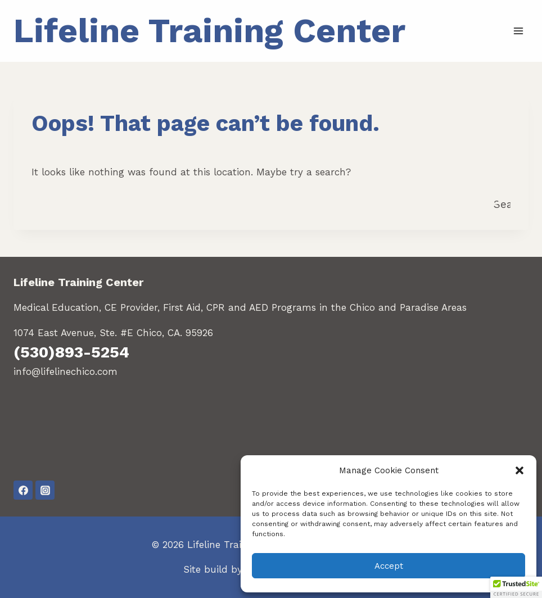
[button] (519, 470)
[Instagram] (45, 490)
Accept (388, 566)
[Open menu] (518, 30)
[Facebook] (23, 490)
